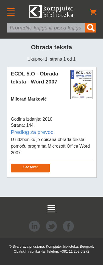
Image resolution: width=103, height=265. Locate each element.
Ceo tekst (30, 167)
